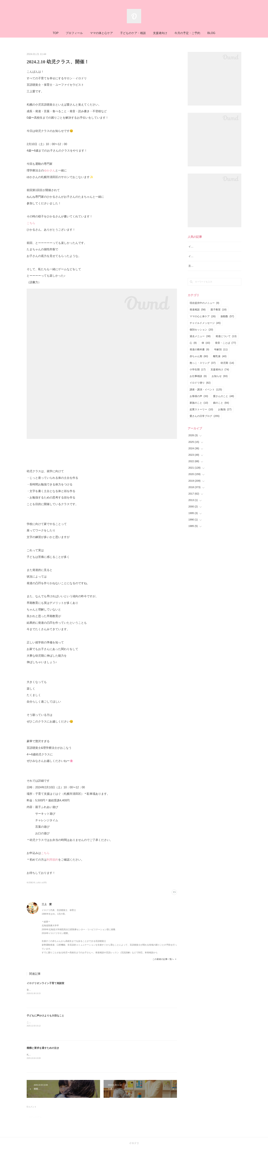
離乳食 (219, 356)
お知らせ (220, 376)
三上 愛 (47, 904)
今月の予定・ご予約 (187, 33)
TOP (56, 33)
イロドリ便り (200, 382)
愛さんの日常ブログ (205, 416)
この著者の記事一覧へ (164, 959)
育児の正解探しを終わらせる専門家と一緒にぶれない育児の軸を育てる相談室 (64, 990)
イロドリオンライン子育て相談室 (45, 983)
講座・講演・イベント (206, 389)
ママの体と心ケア (101, 33)
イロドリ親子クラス (199, 256)
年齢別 (221, 349)
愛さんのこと (223, 396)
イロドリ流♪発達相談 (200, 246)
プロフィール (74, 33)
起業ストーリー (201, 409)
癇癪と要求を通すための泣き (43, 1047)
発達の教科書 (199, 349)
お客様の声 (199, 396)
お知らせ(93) (41, 882)
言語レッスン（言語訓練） (203, 265)
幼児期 (227, 362)
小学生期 (198, 369)
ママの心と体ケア (203, 316)
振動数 (227, 316)
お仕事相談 (198, 376)
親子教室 (218, 309)
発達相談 (198, 309)
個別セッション (201, 329)
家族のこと (199, 402)
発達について (226, 336)
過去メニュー (200, 336)
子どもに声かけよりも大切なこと (45, 1015)
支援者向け (160, 33)
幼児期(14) (31, 882)
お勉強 (225, 409)
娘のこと (221, 402)
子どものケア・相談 (133, 33)
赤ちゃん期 (199, 356)
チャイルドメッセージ (205, 323)
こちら (31, 223)
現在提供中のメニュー (204, 302)
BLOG (211, 33)
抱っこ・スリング (203, 362)
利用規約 (52, 859)
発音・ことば (225, 342)
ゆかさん (49, 170)
